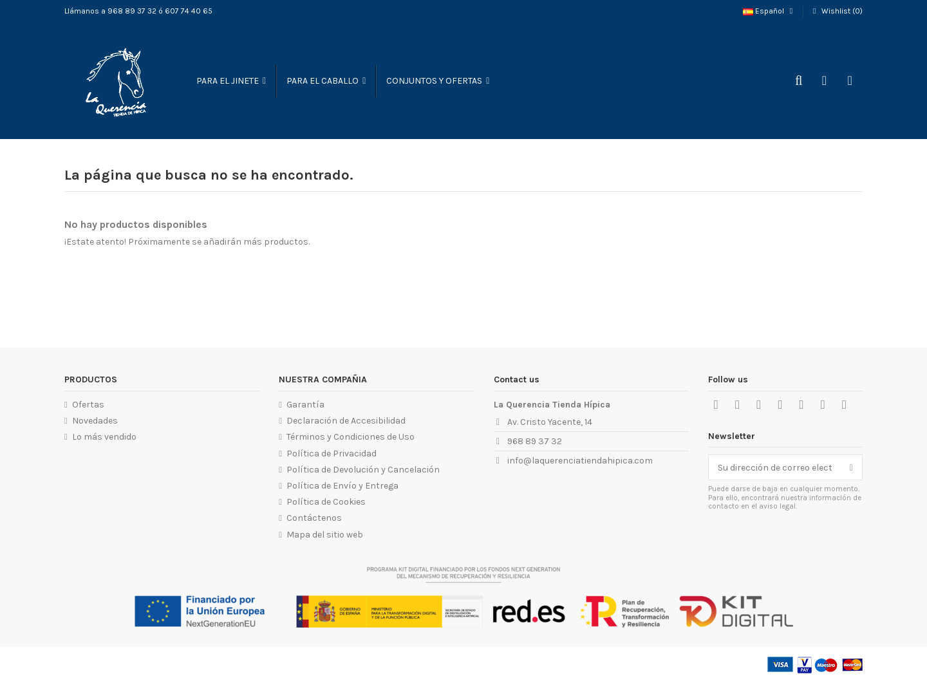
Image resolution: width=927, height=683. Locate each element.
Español (769, 10)
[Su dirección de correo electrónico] (775, 467)
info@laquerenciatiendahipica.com (580, 460)
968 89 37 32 (534, 441)
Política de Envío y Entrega (342, 485)
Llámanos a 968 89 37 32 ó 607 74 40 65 (138, 10)
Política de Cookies (326, 501)
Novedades (95, 420)
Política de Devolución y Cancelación (363, 469)
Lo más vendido (104, 436)
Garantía (305, 404)
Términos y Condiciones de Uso (350, 436)
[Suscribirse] (851, 467)
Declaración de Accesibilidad (346, 420)
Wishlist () (836, 10)
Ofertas (88, 404)
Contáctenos (314, 517)
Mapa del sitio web (324, 534)
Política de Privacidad (331, 453)
